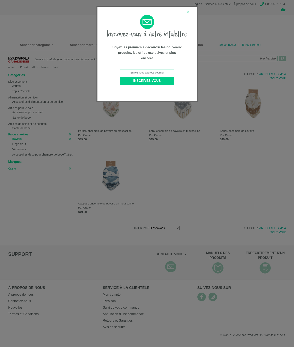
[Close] (187, 12)
